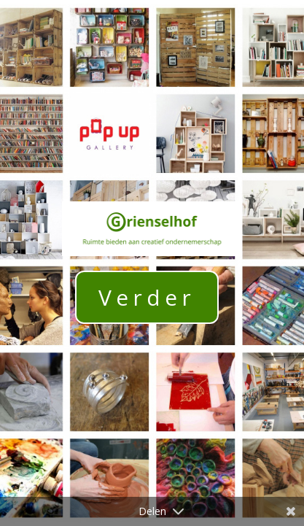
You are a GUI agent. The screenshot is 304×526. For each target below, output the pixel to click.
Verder (146, 297)
